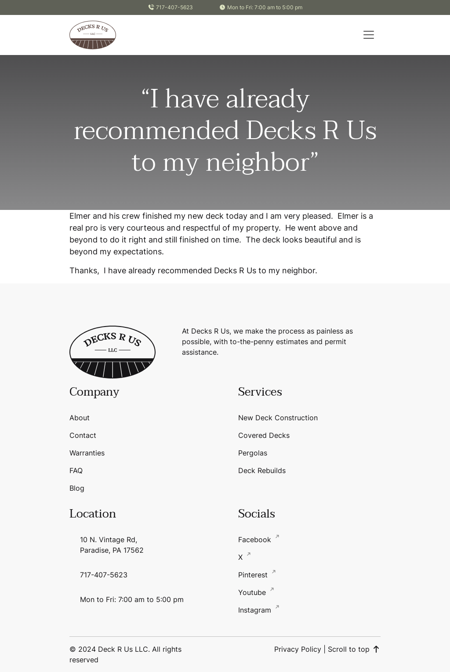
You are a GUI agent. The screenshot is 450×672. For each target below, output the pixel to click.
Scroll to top (354, 649)
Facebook (255, 539)
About (79, 417)
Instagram (255, 610)
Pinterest (254, 574)
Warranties (87, 452)
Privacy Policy (297, 649)
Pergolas (252, 452)
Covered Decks (264, 435)
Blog (76, 488)
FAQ (76, 470)
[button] (369, 34)
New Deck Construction (278, 417)
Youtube (253, 592)
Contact (82, 435)
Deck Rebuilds (262, 470)
